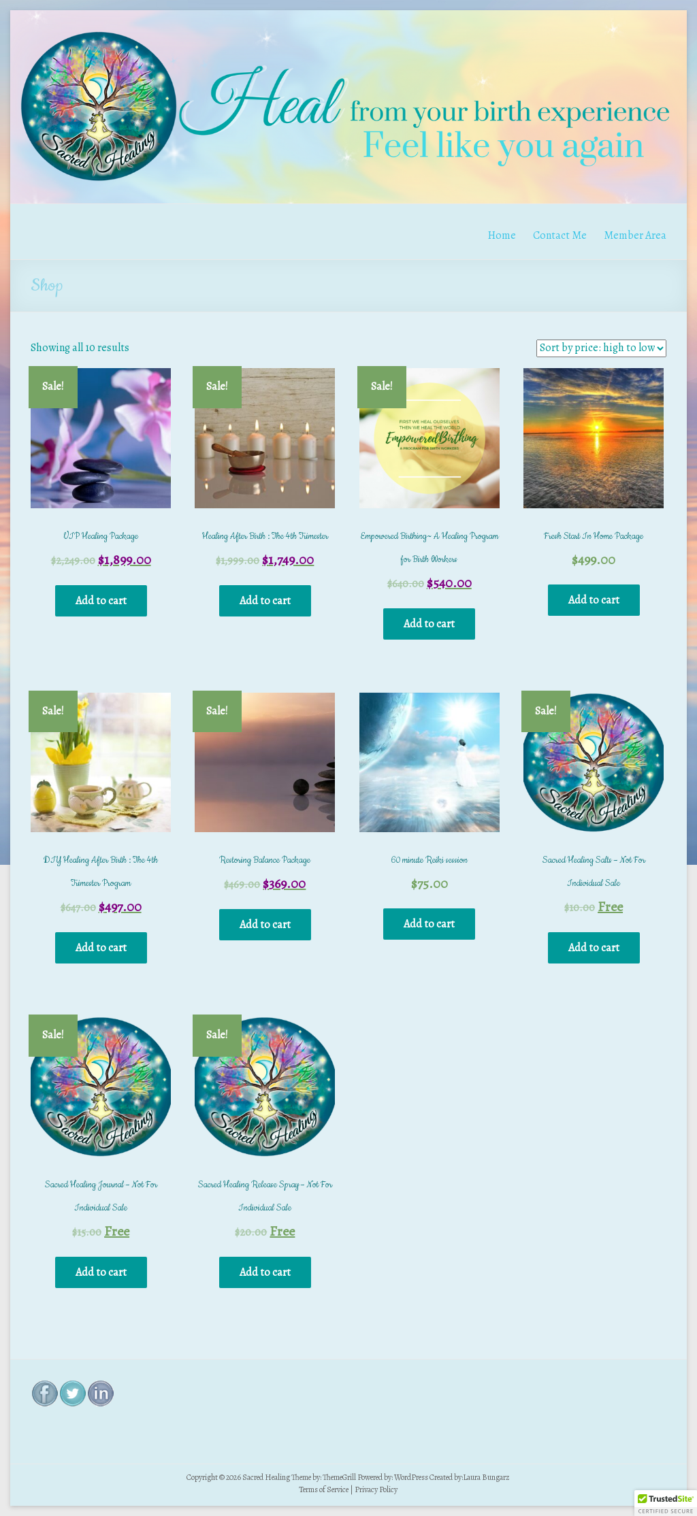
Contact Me (560, 235)
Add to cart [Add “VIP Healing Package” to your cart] (101, 600)
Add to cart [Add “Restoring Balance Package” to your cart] (265, 924)
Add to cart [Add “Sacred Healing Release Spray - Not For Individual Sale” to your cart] (265, 1272)
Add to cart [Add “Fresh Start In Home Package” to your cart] (593, 600)
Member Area (635, 235)
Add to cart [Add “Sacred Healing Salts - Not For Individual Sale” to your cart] (593, 947)
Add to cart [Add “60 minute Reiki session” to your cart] (429, 924)
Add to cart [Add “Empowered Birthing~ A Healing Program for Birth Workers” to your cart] (429, 623)
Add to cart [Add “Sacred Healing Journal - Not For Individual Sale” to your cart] (101, 1272)
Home (502, 235)
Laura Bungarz (486, 1477)
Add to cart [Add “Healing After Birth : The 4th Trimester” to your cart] (265, 600)
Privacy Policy (376, 1489)
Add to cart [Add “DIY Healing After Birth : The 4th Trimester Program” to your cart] (101, 947)
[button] (665, 1503)
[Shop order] (601, 348)
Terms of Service (323, 1489)
